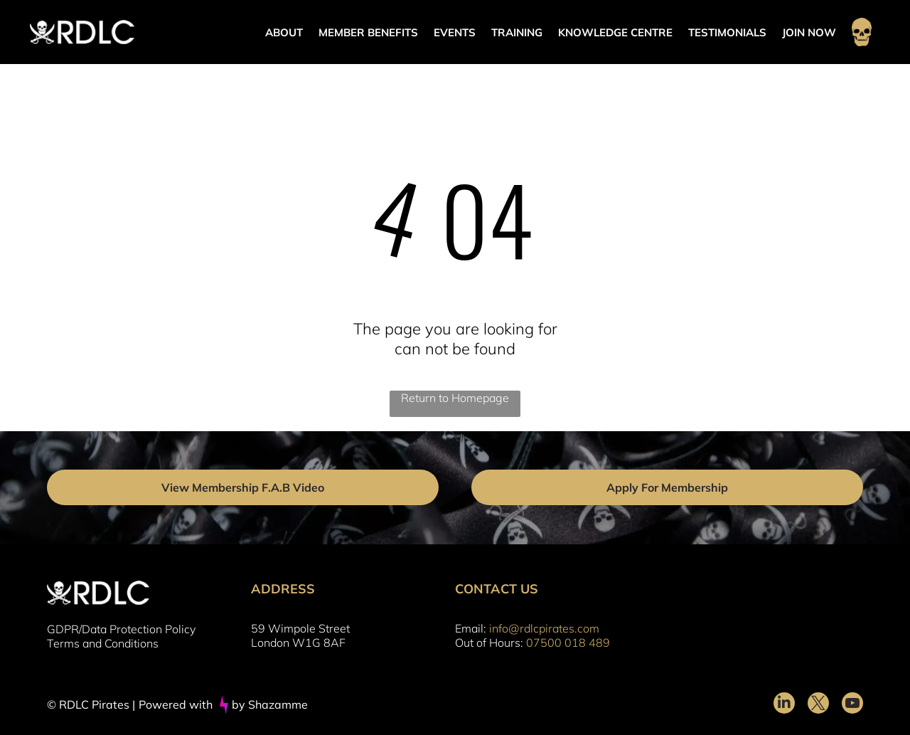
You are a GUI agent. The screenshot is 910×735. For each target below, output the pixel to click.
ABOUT (284, 32)
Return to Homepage (455, 398)
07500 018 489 (568, 642)
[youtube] (852, 704)
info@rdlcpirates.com (544, 628)
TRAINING (516, 32)
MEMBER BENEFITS (368, 32)
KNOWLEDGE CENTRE (615, 32)
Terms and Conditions (103, 643)
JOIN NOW (809, 32)
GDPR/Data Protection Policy (121, 629)
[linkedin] (784, 704)
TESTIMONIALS (727, 32)
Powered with (176, 704)
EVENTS (455, 32)
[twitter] (818, 704)
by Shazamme (270, 704)
